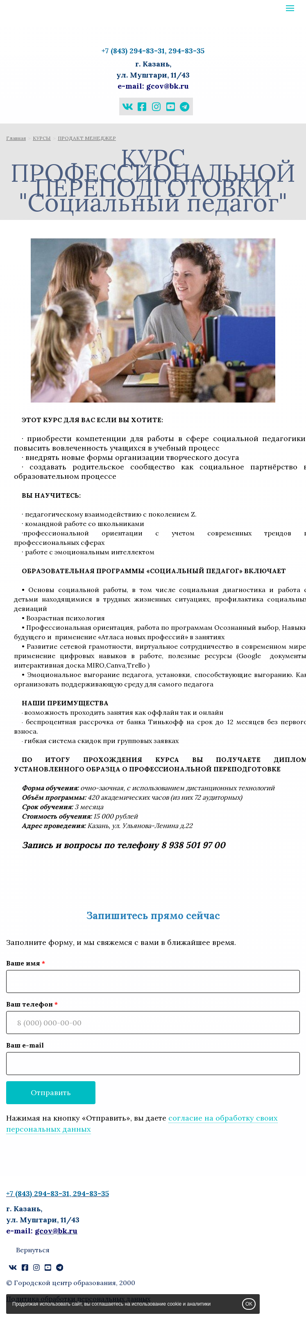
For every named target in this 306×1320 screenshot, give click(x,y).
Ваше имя (23, 963)
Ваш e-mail (25, 1045)
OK (248, 1304)
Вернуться (33, 1250)
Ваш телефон (29, 1004)
